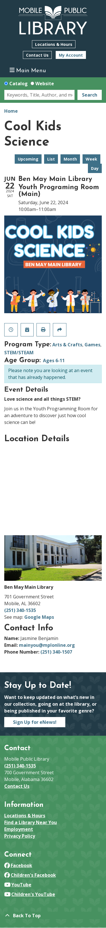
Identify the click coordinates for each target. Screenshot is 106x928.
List (51, 159)
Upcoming (28, 159)
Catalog (18, 83)
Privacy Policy (19, 836)
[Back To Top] (53, 915)
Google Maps (39, 617)
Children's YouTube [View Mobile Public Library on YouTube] (29, 894)
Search (89, 95)
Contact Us (37, 55)
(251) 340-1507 (56, 652)
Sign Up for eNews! (35, 722)
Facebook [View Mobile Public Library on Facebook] (18, 865)
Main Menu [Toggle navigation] (28, 70)
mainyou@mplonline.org (47, 645)
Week (91, 159)
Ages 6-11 (54, 360)
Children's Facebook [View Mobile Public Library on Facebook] (30, 875)
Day (95, 168)
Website (44, 83)
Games (92, 345)
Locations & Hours (53, 44)
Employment (18, 829)
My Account (71, 55)
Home (11, 111)
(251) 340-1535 (20, 610)
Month (70, 159)
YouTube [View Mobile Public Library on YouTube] (17, 885)
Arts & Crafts (67, 345)
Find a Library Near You (30, 822)
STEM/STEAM (19, 352)
